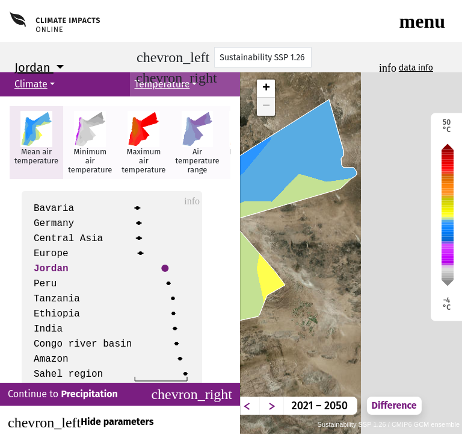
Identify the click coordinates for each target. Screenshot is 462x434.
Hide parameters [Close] (80, 422)
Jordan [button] (34, 67)
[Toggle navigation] (422, 21)
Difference (394, 405)
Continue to (120, 394)
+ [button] (266, 89)
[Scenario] (263, 57)
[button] (36, 142)
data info (416, 68)
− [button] (266, 107)
